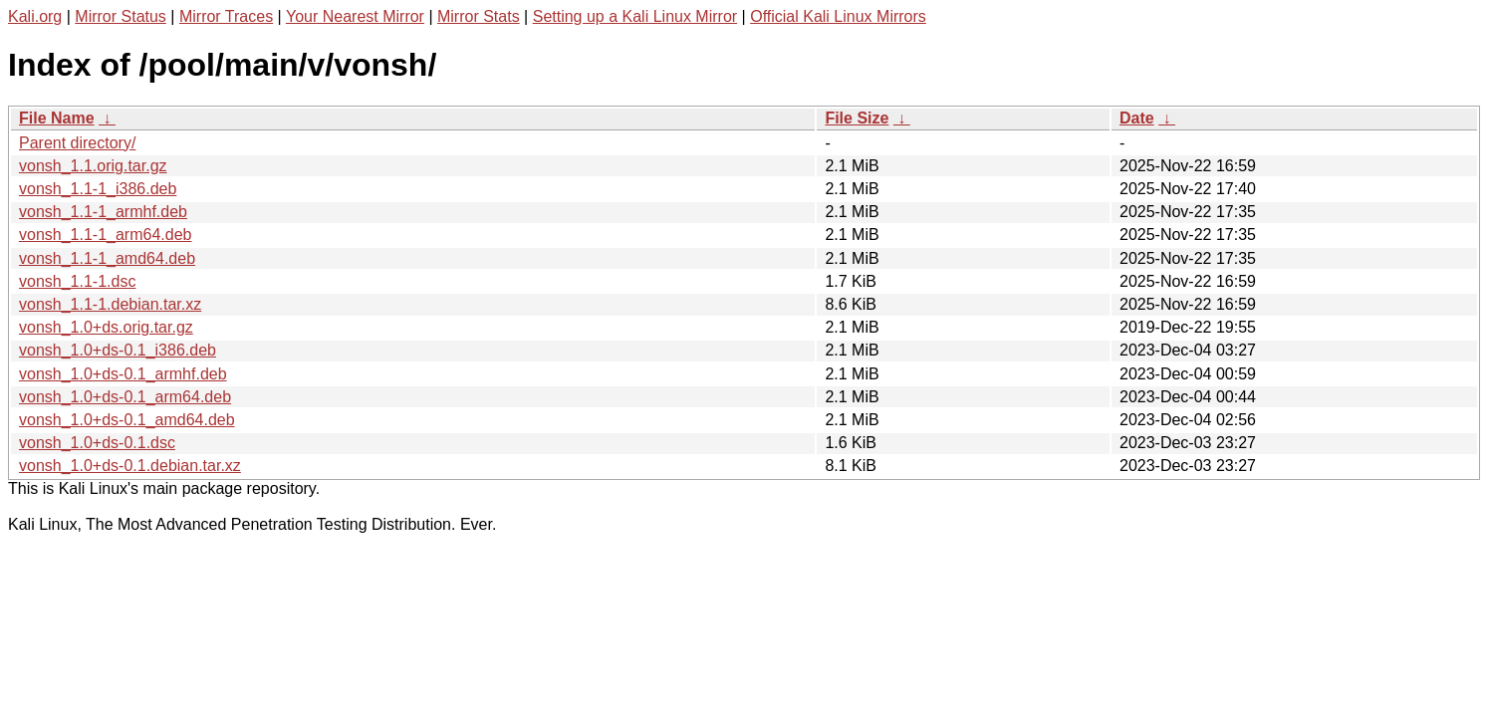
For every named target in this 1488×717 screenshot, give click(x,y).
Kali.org (35, 16)
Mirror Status (120, 16)
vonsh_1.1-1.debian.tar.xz (110, 304)
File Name (57, 118)
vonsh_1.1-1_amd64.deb (107, 258)
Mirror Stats (478, 16)
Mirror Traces (226, 16)
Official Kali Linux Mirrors (838, 16)
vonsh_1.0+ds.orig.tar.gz (106, 327)
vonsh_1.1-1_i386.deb (97, 188)
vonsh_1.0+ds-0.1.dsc (97, 442)
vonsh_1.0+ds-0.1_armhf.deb (123, 373)
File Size (856, 118)
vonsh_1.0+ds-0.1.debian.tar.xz (130, 465)
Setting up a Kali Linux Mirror (635, 16)
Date (1136, 118)
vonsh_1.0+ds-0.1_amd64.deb (127, 419)
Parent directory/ (77, 142)
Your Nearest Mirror (355, 16)
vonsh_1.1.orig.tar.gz (93, 165)
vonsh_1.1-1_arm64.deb (105, 234)
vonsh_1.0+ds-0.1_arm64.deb (125, 396)
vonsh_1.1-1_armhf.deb (103, 211)
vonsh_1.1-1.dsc (77, 281)
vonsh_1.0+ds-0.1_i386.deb (117, 350)
